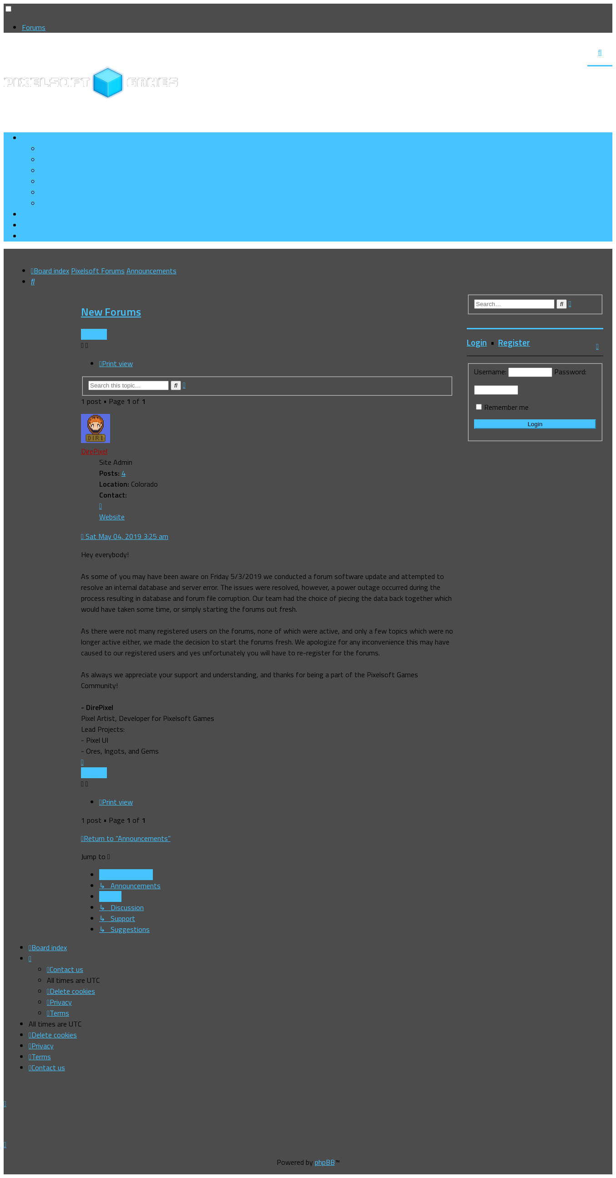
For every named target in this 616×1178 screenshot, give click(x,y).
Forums (33, 27)
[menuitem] (70, 159)
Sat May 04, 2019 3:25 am (124, 536)
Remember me (506, 407)
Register (514, 342)
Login (477, 342)
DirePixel (94, 451)
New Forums (111, 311)
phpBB (325, 1162)
